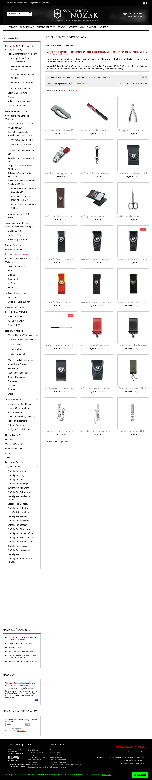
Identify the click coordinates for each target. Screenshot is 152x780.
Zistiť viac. (21, 731)
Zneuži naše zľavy (56, 755)
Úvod (47, 45)
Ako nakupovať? (56, 757)
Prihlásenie (17, 3)
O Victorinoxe (33, 750)
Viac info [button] (106, 774)
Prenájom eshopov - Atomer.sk (132, 763)
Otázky (61, 27)
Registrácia (40, 3)
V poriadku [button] (140, 774)
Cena (69, 77)
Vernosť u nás (76, 27)
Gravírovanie (27, 27)
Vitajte (13, 27)
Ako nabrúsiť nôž (34, 762)
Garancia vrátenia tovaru (59, 760)
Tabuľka (146, 77)
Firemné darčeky (46, 27)
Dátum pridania (81, 77)
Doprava (53, 750)
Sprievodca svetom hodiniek (38, 767)
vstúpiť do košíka (135, 16)
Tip (121, 83)
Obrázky (142, 77)
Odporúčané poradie (99, 77)
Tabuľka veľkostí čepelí (36, 757)
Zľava (135, 83)
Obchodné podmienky (58, 762)
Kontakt (104, 27)
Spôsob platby (55, 752)
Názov (59, 77)
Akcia (127, 83)
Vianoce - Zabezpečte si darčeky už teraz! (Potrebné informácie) (20, 684)
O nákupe (91, 27)
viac (36, 700)
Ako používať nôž (34, 760)
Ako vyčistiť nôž (34, 764)
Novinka (144, 83)
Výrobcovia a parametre (59, 84)
